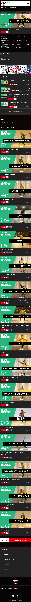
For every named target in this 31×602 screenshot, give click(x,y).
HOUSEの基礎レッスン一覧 (15, 111)
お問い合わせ (3, 588)
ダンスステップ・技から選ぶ (8, 559)
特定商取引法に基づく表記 (6, 591)
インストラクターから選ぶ (7, 569)
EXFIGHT (3, 574)
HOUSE (9, 7)
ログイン (4, 540)
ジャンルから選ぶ (5, 554)
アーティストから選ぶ (6, 564)
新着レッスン (4, 549)
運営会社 (15, 591)
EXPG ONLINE (3, 7)
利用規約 (10, 588)
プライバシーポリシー (17, 588)
